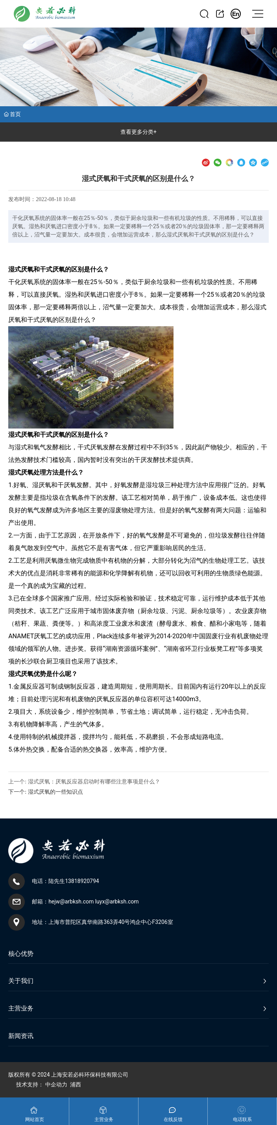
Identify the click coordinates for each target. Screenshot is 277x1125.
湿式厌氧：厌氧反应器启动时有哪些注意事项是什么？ (94, 782)
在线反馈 (173, 1119)
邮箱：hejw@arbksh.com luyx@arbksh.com (85, 901)
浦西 (75, 1084)
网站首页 (34, 1119)
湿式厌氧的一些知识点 (55, 792)
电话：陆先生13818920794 (65, 881)
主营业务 (103, 1119)
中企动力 (56, 1084)
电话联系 (242, 1119)
